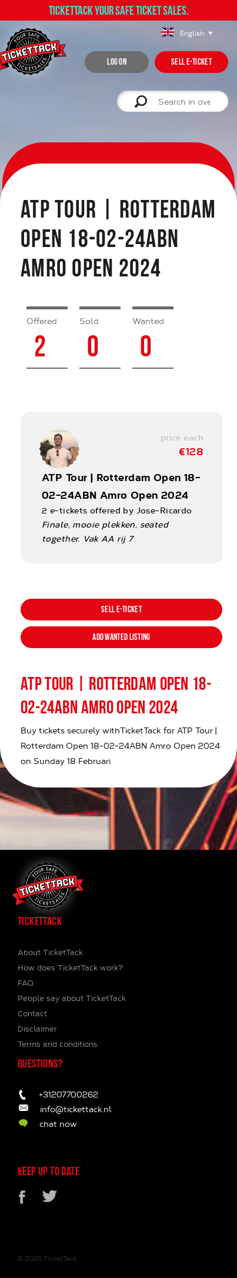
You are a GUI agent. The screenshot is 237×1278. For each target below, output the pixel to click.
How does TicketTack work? (70, 967)
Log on (116, 61)
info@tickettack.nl (76, 1109)
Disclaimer (37, 1028)
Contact (32, 1013)
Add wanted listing (121, 637)
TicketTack (60, 1258)
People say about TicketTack (72, 998)
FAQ (26, 982)
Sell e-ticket (191, 61)
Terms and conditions (58, 1044)
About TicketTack (50, 952)
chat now (58, 1123)
